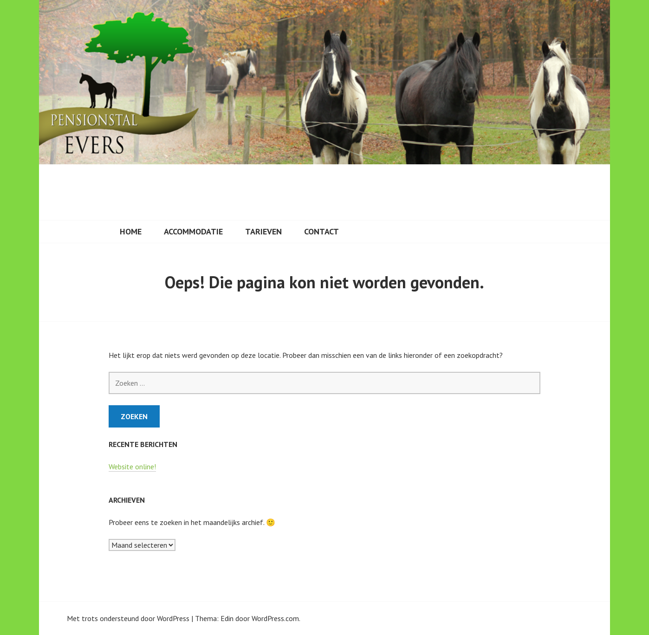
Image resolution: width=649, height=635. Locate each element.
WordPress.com (275, 618)
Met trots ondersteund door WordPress (128, 618)
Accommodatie (193, 231)
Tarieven (263, 231)
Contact (321, 231)
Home (131, 231)
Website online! (132, 466)
